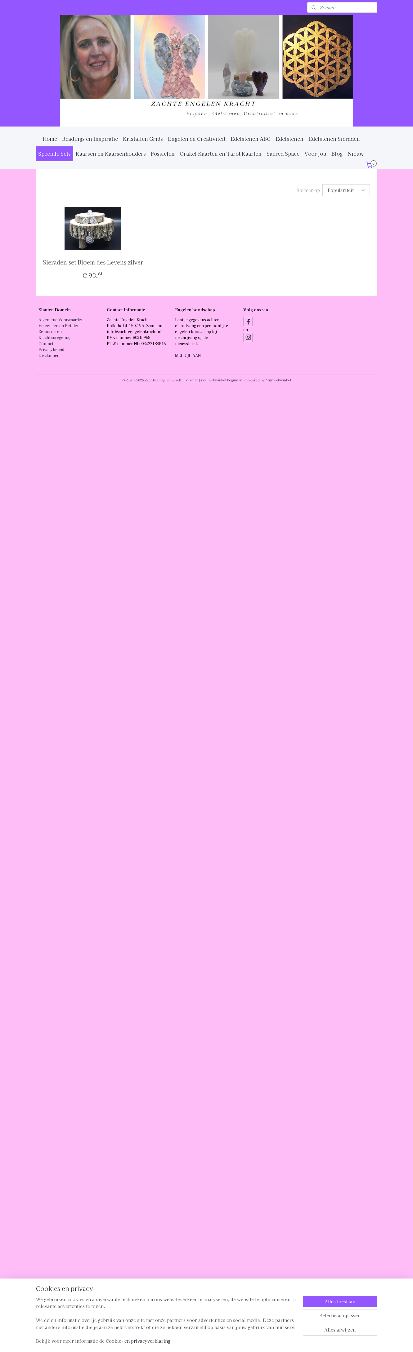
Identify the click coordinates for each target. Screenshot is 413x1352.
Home (50, 138)
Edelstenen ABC (251, 138)
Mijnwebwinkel (278, 379)
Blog (337, 153)
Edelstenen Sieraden (334, 138)
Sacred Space (283, 153)
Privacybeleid (51, 349)
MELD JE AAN (188, 355)
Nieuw (356, 153)
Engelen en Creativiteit (197, 138)
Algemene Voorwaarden (60, 319)
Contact (45, 343)
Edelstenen (289, 138)
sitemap (192, 379)
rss (203, 379)
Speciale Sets (54, 153)
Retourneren (50, 331)
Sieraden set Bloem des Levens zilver (93, 262)
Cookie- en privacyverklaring (138, 1347)
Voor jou (315, 153)
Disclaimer (48, 355)
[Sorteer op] (346, 190)
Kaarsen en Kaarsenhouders (111, 153)
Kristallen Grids (143, 138)
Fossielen (163, 153)
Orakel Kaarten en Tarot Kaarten (221, 153)
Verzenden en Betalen (58, 325)
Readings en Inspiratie (90, 138)
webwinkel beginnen (225, 379)
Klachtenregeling (54, 337)
